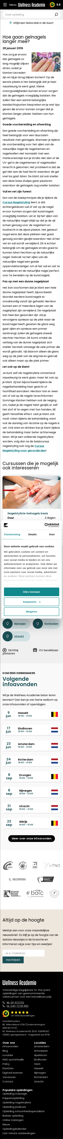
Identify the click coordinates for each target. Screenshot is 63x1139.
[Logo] (31, 4)
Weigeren (31, 611)
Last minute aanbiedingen (19, 1133)
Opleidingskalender (14, 1129)
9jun (8, 714)
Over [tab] (52, 534)
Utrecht (13, 636)
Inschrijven (13, 960)
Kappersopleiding (13, 1098)
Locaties (8, 1055)
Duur (11, 518)
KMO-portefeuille (13, 1059)
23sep (9, 823)
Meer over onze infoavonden (31, 838)
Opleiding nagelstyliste (17, 1102)
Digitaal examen (13, 1072)
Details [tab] (32, 534)
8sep (9, 776)
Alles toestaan (31, 591)
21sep (9, 807)
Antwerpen (41, 1050)
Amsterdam (41, 1046)
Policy (6, 1064)
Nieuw (6, 1124)
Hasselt (39, 1068)
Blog (5, 1050)
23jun (8, 745)
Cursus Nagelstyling (16, 202)
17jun (8, 730)
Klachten (8, 1068)
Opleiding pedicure (14, 1107)
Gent (37, 1064)
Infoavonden (10, 1046)
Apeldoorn (40, 1055)
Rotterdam (45, 624)
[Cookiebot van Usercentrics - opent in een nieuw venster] (45, 525)
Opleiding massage (15, 1093)
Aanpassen (31, 601)
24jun (8, 761)
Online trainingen (13, 1120)
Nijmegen (14, 624)
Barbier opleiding (13, 1115)
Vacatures (9, 1077)
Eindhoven (40, 1059)
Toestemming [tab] (12, 534)
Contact (8, 1081)
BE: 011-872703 (15, 1002)
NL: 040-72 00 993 (17, 1006)
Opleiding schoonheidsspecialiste (24, 1111)
